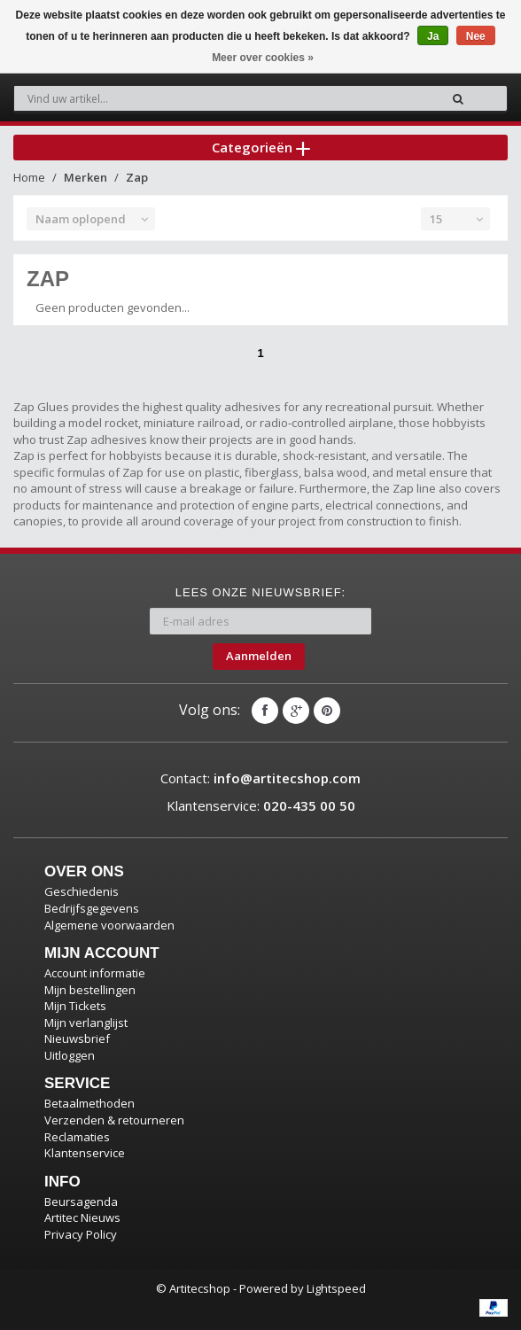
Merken (85, 177)
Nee (476, 36)
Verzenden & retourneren (114, 1120)
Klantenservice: (261, 805)
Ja (433, 36)
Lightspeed (336, 1288)
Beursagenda (81, 1201)
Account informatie (94, 973)
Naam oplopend (80, 219)
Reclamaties (77, 1137)
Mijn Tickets (75, 1006)
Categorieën (261, 147)
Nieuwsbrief (77, 1038)
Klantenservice (84, 1153)
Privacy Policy (80, 1234)
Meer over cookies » (263, 57)
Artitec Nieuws (82, 1217)
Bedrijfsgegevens (91, 908)
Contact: (260, 778)
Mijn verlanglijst (86, 1023)
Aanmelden (259, 656)
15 (436, 219)
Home (29, 177)
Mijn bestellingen (90, 990)
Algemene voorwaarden (109, 925)
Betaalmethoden (89, 1103)
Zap (137, 177)
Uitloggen (69, 1055)
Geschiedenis (81, 891)
